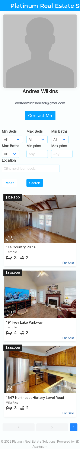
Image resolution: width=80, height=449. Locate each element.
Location (9, 160)
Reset (9, 183)
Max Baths (10, 146)
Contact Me (40, 115)
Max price (59, 146)
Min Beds (9, 131)
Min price (33, 146)
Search (34, 183)
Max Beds (34, 131)
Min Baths (59, 131)
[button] (19, 427)
